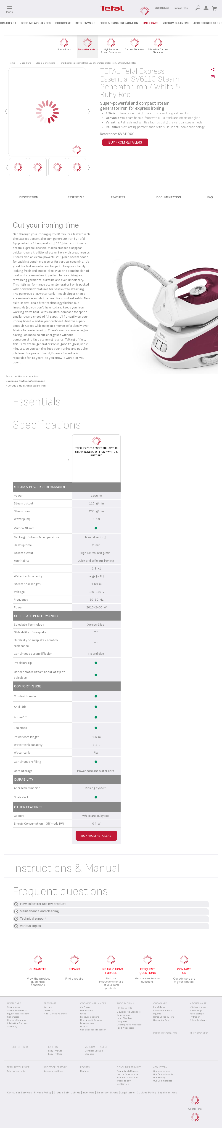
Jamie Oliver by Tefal (163, 1017)
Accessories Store (207, 23)
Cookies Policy (146, 1092)
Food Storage (197, 1013)
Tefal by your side (16, 1071)
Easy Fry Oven (55, 1054)
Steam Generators (16, 1010)
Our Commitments (163, 1074)
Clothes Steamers (16, 1020)
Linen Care (150, 23)
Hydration (195, 1017)
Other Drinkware (198, 1020)
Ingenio (157, 1013)
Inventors (88, 1092)
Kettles (48, 1007)
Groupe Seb (61, 1092)
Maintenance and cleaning (39, 911)
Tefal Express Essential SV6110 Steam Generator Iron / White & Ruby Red (96, 452)
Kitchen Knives (198, 1007)
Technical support (33, 918)
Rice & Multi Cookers (91, 1020)
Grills (83, 1013)
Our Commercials (162, 1080)
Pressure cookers (162, 1010)
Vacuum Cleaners (176, 23)
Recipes (84, 1071)
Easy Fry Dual (55, 1050)
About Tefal (195, 1108)
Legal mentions (167, 1092)
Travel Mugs (196, 1010)
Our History (159, 1077)
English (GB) (162, 8)
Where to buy (124, 1080)
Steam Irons (13, 1007)
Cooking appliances (93, 1003)
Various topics (30, 926)
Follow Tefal (181, 8)
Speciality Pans (161, 1020)
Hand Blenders (124, 1018)
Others (83, 1026)
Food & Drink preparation (119, 23)
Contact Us (123, 1084)
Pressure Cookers (89, 1017)
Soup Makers (123, 1015)
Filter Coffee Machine (55, 1013)
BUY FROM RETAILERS (125, 142)
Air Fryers (85, 1007)
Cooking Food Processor (93, 1029)
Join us (75, 1092)
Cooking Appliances (36, 23)
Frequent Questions (127, 1077)
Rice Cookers (20, 1047)
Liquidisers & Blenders (128, 1012)
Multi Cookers (199, 1033)
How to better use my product (43, 904)
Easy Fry (53, 1047)
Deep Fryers (86, 1010)
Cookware (63, 23)
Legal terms (127, 1092)
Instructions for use (127, 1074)
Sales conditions (107, 1092)
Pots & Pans (159, 1007)
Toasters (48, 1010)
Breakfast (8, 23)
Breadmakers (87, 1023)
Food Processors (125, 1028)
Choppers (122, 1021)
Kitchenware (85, 23)
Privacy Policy (42, 1092)
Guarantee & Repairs (127, 1071)
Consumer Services (19, 1092)
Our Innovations (161, 1071)
